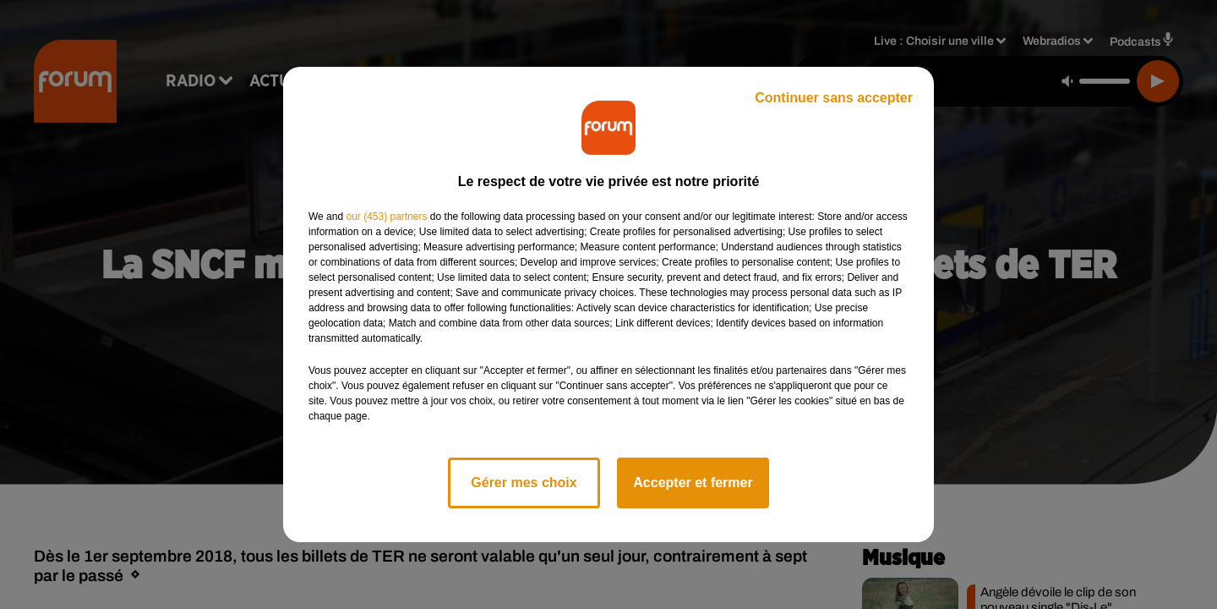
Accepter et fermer (692, 482)
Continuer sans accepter (834, 98)
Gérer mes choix (523, 482)
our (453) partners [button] (386, 216)
